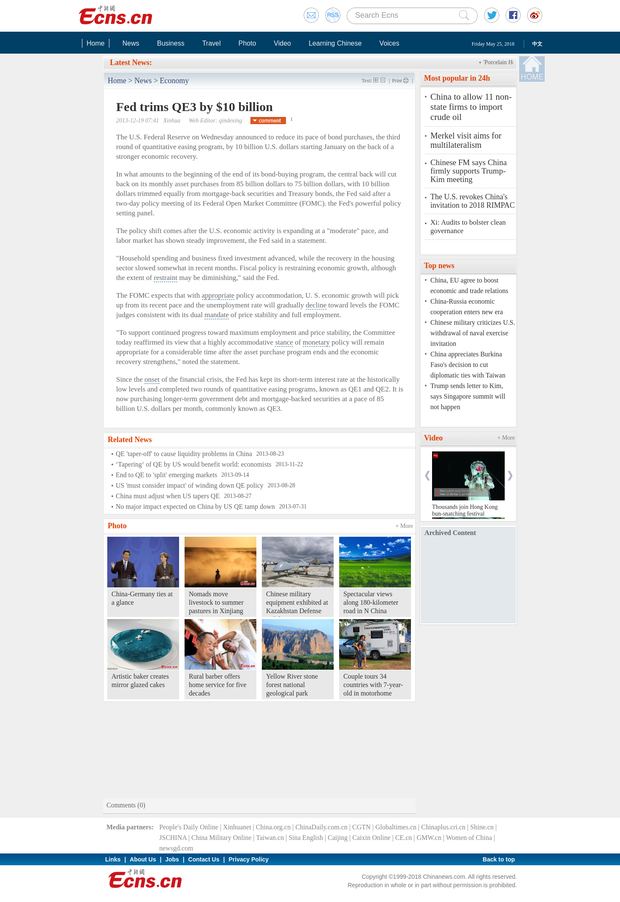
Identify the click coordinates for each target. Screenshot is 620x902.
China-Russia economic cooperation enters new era (466, 306)
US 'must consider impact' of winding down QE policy (190, 485)
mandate (216, 315)
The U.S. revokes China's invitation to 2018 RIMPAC (472, 201)
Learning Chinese (335, 43)
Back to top (499, 859)
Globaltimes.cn (395, 827)
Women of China (469, 837)
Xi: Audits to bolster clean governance (468, 226)
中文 (537, 44)
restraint (165, 278)
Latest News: (131, 62)
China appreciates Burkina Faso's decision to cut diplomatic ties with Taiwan (468, 364)
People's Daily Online (188, 827)
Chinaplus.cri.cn (443, 827)
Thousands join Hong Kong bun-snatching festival (465, 510)
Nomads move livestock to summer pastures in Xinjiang (216, 602)
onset (152, 379)
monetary (316, 342)
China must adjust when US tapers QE (168, 496)
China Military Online (221, 837)
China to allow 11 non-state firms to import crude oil (471, 107)
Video (282, 43)
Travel (211, 43)
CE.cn (403, 837)
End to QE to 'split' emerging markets (166, 474)
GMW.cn (428, 837)
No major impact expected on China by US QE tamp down (195, 506)
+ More (404, 526)
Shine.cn (482, 827)
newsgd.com (176, 848)
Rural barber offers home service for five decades (217, 685)
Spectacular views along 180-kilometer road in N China (370, 602)
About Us (143, 859)
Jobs (172, 859)
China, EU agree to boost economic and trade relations (469, 285)
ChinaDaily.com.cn (321, 827)
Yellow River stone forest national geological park (292, 685)
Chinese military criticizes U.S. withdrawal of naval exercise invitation (472, 333)
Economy (174, 80)
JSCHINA (173, 837)
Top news (439, 265)
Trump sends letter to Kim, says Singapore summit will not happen (467, 396)
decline (316, 305)
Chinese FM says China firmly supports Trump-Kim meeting (468, 171)
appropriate (218, 295)
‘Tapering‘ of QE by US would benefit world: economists (194, 464)
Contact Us (204, 859)
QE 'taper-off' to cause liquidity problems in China (184, 453)
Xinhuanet (237, 827)
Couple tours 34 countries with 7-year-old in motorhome (373, 685)
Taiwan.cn (270, 837)
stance (284, 342)
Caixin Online (371, 837)
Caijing (338, 837)
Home (96, 43)
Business (171, 43)
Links (113, 859)
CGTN (361, 827)
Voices (389, 43)
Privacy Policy (248, 859)
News (130, 43)
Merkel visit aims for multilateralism (465, 140)
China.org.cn (273, 827)
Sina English (305, 837)
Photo (247, 43)
